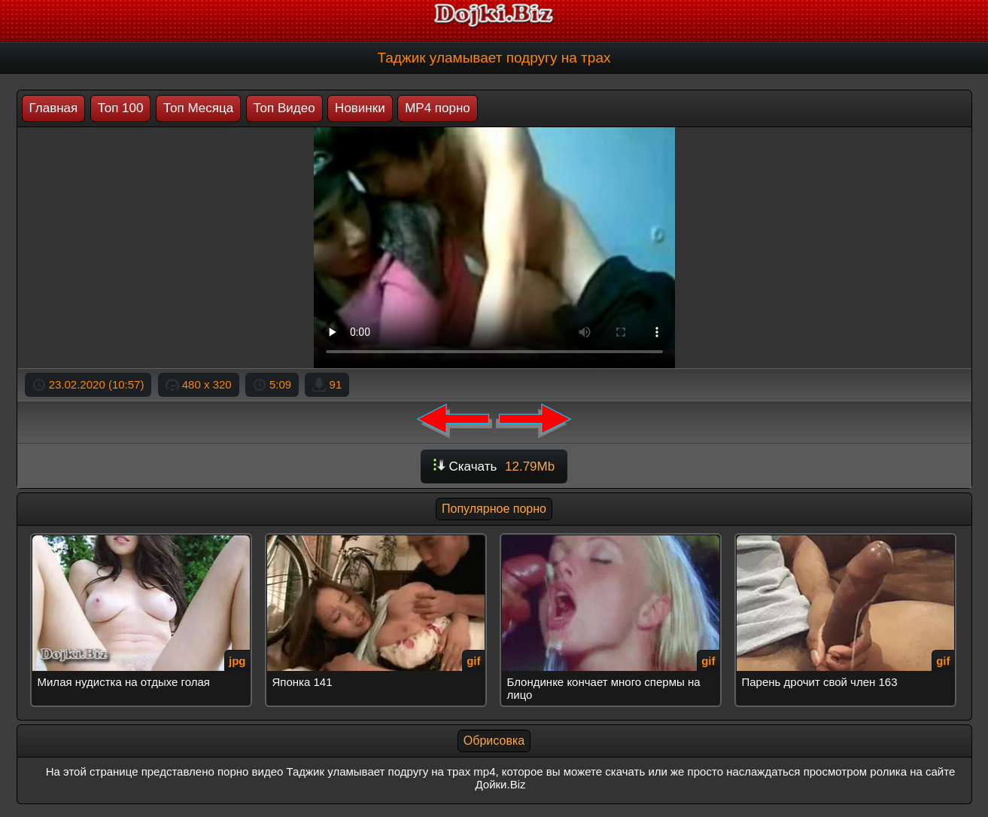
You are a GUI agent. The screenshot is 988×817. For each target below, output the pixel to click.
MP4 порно (437, 108)
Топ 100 (121, 108)
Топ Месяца (198, 108)
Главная (53, 108)
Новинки (360, 108)
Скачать (494, 466)
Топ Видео (284, 108)
